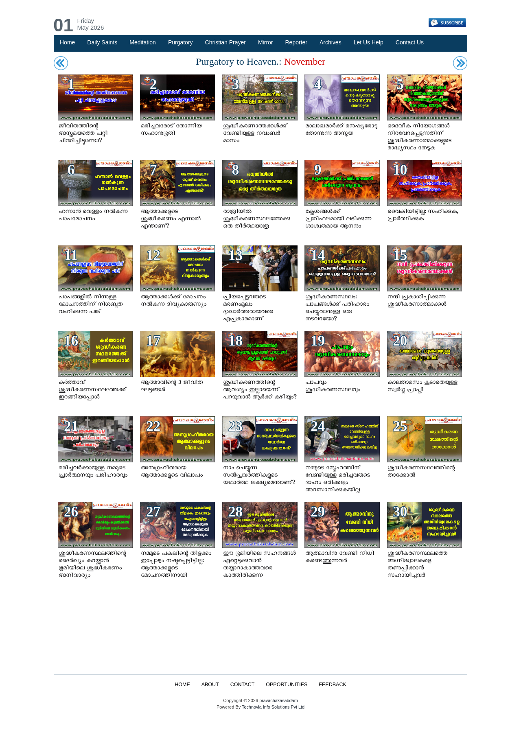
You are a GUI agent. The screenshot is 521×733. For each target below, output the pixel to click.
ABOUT (210, 684)
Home (67, 42)
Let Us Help (368, 42)
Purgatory (180, 42)
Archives (330, 42)
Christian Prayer (225, 42)
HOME (182, 684)
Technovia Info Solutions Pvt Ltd (272, 707)
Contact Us (410, 42)
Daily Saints (102, 42)
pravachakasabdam (278, 700)
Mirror (265, 42)
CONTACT (242, 684)
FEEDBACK (333, 684)
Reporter (296, 42)
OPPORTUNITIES (287, 684)
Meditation (142, 42)
